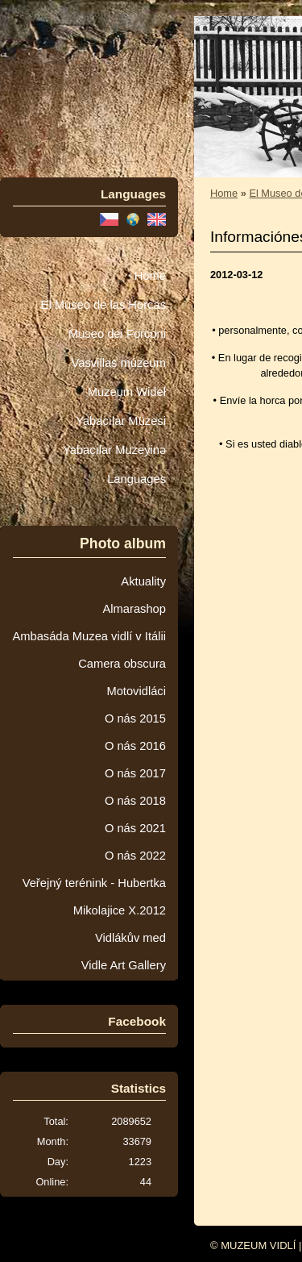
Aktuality (143, 581)
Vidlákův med (130, 937)
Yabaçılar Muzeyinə (114, 450)
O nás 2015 (135, 718)
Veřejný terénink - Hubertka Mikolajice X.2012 (94, 897)
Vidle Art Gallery (123, 965)
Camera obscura (122, 663)
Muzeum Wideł (127, 391)
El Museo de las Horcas (103, 304)
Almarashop (134, 608)
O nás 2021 (135, 828)
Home (150, 275)
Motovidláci (136, 691)
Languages (136, 479)
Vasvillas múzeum (118, 362)
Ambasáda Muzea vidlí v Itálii (89, 636)
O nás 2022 (135, 855)
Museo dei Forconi (117, 333)
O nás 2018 (135, 800)
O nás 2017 (135, 773)
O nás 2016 (135, 745)
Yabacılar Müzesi (121, 420)
